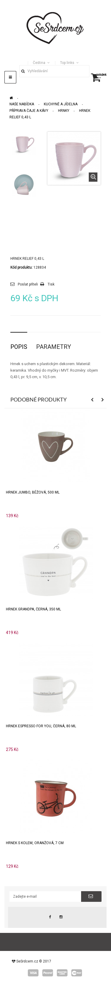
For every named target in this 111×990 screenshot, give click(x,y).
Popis (18, 346)
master (62, 972)
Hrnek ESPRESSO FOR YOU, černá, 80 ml (41, 726)
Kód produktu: (21, 267)
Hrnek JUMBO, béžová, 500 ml (32, 492)
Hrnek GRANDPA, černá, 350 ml (33, 609)
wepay (76, 972)
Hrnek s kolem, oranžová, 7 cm (35, 843)
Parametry (53, 346)
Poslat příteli (28, 284)
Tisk (51, 284)
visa (33, 972)
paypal (47, 972)
